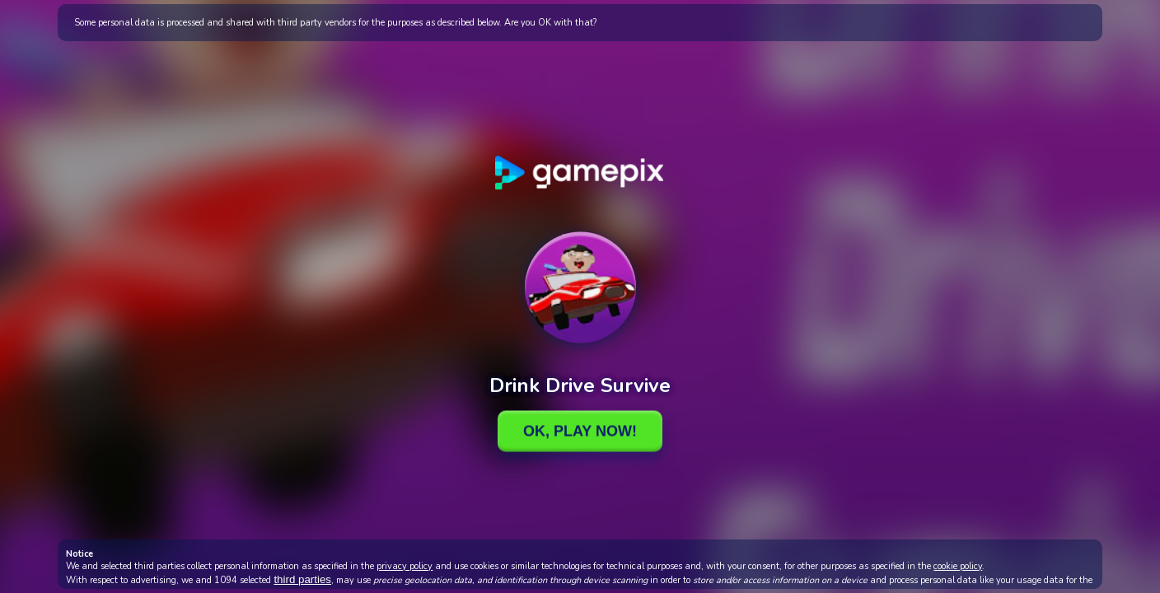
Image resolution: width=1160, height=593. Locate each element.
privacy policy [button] (405, 566)
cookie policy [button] (957, 566)
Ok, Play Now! (580, 431)
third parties (302, 579)
